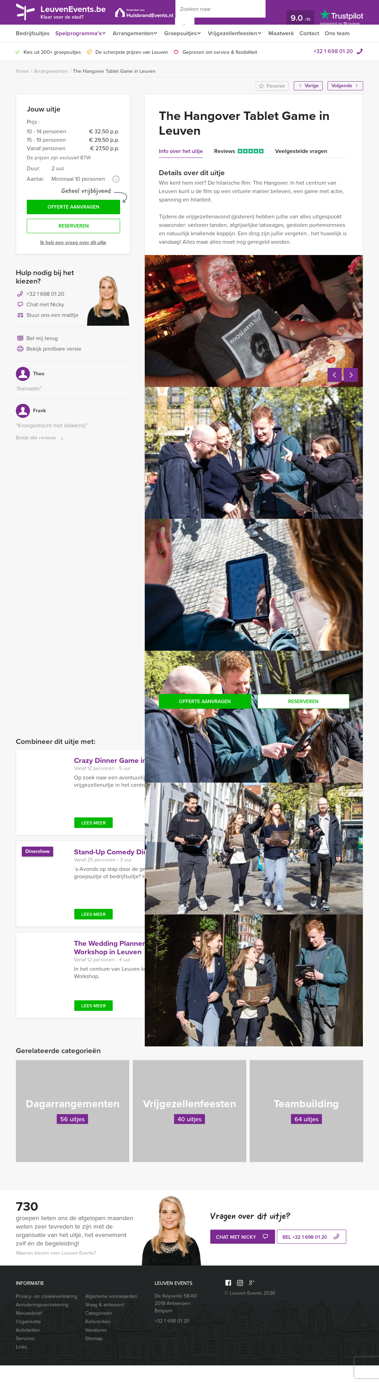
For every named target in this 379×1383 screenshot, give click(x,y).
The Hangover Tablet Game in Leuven (114, 89)
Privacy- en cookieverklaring (46, 1314)
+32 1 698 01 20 (333, 69)
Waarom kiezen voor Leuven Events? (56, 1270)
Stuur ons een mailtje (47, 334)
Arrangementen (134, 33)
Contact (318, 33)
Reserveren (73, 245)
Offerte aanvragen (73, 225)
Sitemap (93, 1356)
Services (25, 1356)
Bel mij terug (37, 358)
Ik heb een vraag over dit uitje (73, 262)
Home (22, 89)
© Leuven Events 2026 (249, 1310)
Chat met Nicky (40, 324)
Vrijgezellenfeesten (237, 33)
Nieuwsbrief (29, 1330)
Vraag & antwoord (104, 1322)
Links (21, 1364)
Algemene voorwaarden (111, 1314)
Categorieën (98, 1330)
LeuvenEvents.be (78, 11)
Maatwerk (288, 33)
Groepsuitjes (184, 33)
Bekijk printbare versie (48, 368)
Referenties (98, 1339)
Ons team (28, 51)
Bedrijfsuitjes (32, 33)
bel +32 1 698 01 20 (311, 1255)
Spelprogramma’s (78, 33)
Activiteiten (28, 1347)
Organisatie (28, 1339)
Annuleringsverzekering (42, 1322)
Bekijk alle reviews (40, 457)
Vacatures (96, 1347)
